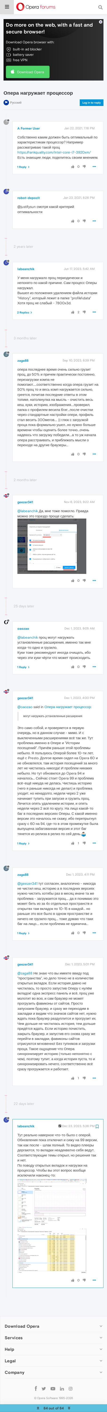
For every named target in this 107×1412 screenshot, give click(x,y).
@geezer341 (27, 872)
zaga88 (22, 349)
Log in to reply (91, 91)
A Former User (28, 117)
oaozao (23, 617)
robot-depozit (28, 186)
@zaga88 (24, 962)
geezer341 (25, 491)
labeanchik (26, 258)
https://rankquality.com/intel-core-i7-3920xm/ (54, 141)
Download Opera (30, 61)
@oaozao (24, 696)
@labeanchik (27, 500)
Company (14, 1361)
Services (14, 1326)
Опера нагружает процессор (67, 696)
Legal (10, 1349)
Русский (15, 91)
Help (9, 1337)
